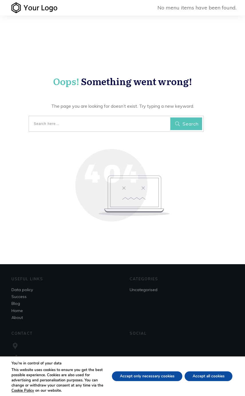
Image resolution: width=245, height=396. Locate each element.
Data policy (22, 289)
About (17, 317)
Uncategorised (143, 289)
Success (19, 296)
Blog (15, 303)
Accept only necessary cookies (143, 376)
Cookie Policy (35, 390)
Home (17, 310)
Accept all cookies (207, 376)
